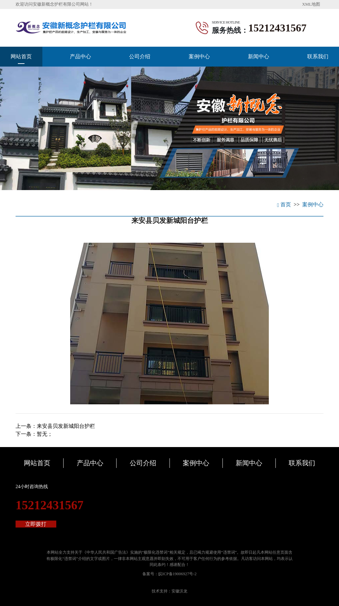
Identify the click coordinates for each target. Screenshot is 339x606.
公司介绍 (139, 56)
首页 (284, 204)
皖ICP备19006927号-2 (177, 574)
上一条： (55, 426)
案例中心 (199, 56)
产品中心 (80, 56)
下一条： (34, 434)
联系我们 (317, 56)
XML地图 (311, 4)
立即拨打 (35, 524)
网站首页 (21, 56)
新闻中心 (258, 56)
